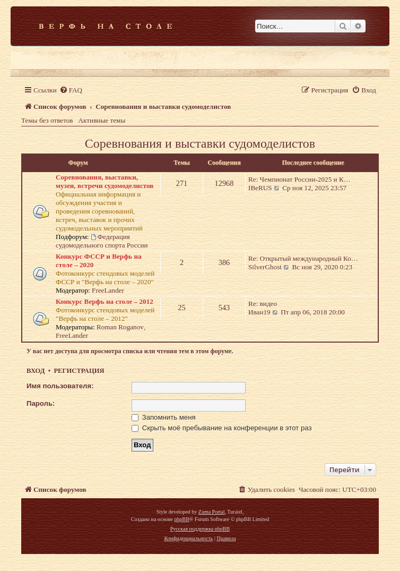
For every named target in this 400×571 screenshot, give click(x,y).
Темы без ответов (47, 120)
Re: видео (262, 304)
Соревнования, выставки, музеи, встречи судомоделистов (104, 181)
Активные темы (102, 120)
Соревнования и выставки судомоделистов (200, 143)
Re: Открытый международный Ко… (303, 258)
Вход (36, 370)
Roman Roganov (120, 327)
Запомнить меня (164, 417)
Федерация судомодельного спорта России (102, 241)
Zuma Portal (211, 512)
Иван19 (259, 312)
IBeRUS (260, 188)
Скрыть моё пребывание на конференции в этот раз (222, 428)
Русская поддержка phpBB (200, 529)
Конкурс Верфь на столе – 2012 (104, 301)
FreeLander (108, 290)
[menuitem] (70, 90)
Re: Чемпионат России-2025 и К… (299, 179)
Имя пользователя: (60, 386)
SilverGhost (265, 267)
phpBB (181, 519)
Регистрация (79, 370)
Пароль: (41, 403)
